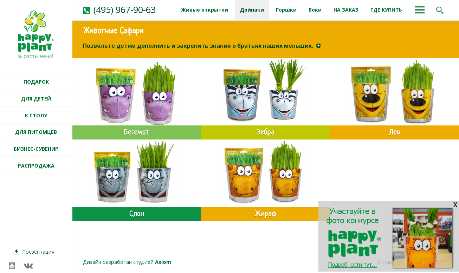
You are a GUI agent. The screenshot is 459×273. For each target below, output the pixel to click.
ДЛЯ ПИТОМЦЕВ (36, 132)
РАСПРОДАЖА (36, 165)
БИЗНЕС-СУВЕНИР (36, 148)
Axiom (163, 262)
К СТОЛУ (36, 115)
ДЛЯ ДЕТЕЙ (36, 98)
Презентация (38, 251)
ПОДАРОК (36, 81)
